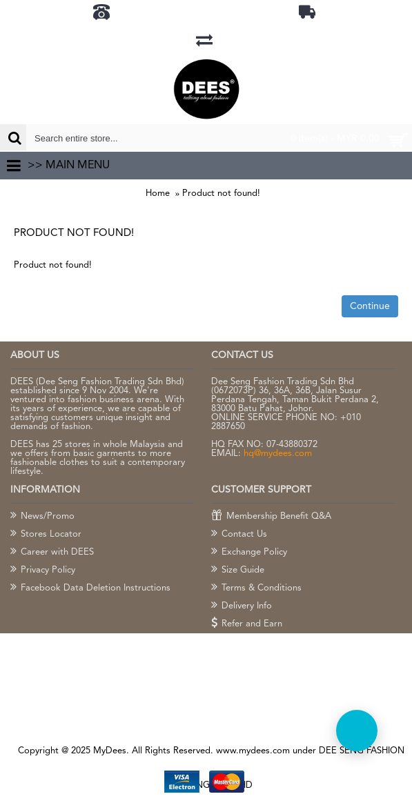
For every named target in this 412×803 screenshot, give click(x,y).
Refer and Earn (246, 624)
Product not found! (221, 193)
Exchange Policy (249, 552)
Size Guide (237, 570)
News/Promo (42, 516)
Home (158, 193)
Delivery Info (241, 606)
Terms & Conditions (256, 588)
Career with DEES (52, 552)
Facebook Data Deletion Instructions (90, 588)
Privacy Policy (42, 570)
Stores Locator (45, 534)
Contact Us (239, 534)
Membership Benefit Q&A (271, 516)
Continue (370, 306)
